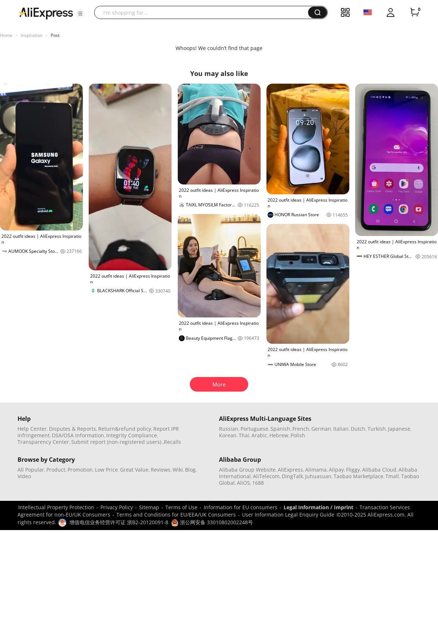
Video (24, 476)
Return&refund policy (124, 428)
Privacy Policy (116, 507)
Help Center (32, 428)
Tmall (392, 476)
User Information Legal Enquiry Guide (288, 514)
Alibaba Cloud (379, 469)
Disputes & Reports (72, 428)
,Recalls (171, 441)
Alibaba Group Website (247, 469)
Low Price (106, 469)
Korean (228, 435)
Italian (341, 428)
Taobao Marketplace (358, 476)
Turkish (377, 428)
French (300, 428)
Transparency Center (43, 441)
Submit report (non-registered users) (116, 441)
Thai (244, 435)
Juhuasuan (318, 476)
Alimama (316, 469)
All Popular (31, 469)
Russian (228, 428)
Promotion (80, 469)
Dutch (358, 428)
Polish (298, 435)
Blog (190, 469)
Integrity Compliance (131, 435)
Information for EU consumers (240, 507)
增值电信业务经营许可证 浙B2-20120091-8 (118, 522)
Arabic (259, 435)
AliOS (243, 482)
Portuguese (254, 428)
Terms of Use (181, 507)
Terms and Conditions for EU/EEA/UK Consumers (176, 514)
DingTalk (292, 476)
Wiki (178, 469)
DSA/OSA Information (78, 435)
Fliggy (353, 469)
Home (6, 35)
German (321, 428)
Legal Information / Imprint (318, 507)
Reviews (160, 469)
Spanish (280, 428)
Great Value (134, 469)
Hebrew (278, 435)
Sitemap (149, 507)
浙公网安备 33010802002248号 (212, 522)
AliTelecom (266, 476)
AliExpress (290, 469)
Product (55, 469)
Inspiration (31, 35)
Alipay (336, 469)
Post (55, 35)
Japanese (399, 428)
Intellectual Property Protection (56, 507)
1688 (258, 482)
